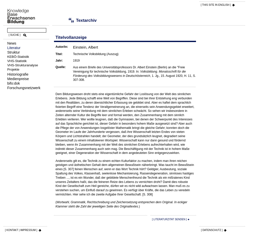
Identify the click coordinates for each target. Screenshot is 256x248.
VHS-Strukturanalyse (22, 65)
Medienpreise (18, 79)
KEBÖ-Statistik (18, 57)
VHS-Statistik (17, 61)
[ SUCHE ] (14, 35)
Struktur (13, 52)
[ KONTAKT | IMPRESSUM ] (21, 230)
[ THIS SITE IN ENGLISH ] (216, 5)
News (11, 43)
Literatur (13, 48)
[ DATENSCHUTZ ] (211, 230)
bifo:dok (13, 83)
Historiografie (17, 74)
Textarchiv (64, 20)
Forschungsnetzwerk (23, 88)
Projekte (13, 69)
